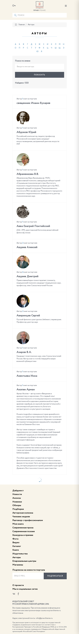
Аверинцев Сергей (28, 315)
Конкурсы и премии (22, 535)
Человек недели (21, 516)
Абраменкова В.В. (28, 174)
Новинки (17, 502)
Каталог (16, 546)
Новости (17, 494)
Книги (15, 550)
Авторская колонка (22, 513)
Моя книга (18, 524)
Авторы (16, 557)
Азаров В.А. (24, 352)
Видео (15, 542)
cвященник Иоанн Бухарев (33, 103)
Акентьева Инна (27, 375)
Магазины (17, 565)
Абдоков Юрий (26, 132)
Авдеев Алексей (27, 247)
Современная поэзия (23, 531)
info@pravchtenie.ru (44, 618)
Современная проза (22, 528)
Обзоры (16, 505)
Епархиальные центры (24, 561)
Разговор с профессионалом (27, 520)
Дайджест (18, 490)
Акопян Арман (26, 389)
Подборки (18, 509)
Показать (39, 75)
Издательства (20, 554)
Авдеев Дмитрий (27, 276)
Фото (15, 539)
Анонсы (16, 498)
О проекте (18, 585)
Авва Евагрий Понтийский (33, 226)
